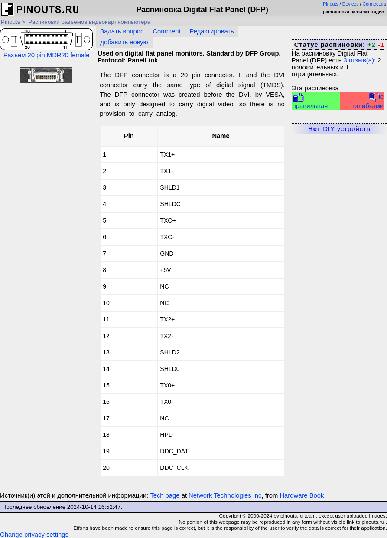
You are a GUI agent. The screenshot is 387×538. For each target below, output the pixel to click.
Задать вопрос (121, 31)
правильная (310, 100)
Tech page (164, 495)
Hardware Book (302, 495)
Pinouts (330, 4)
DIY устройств (339, 128)
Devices (350, 4)
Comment (166, 31)
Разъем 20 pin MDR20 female (46, 43)
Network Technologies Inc (225, 495)
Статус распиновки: (339, 44)
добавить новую (124, 42)
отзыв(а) (359, 60)
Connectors (375, 4)
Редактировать (212, 31)
